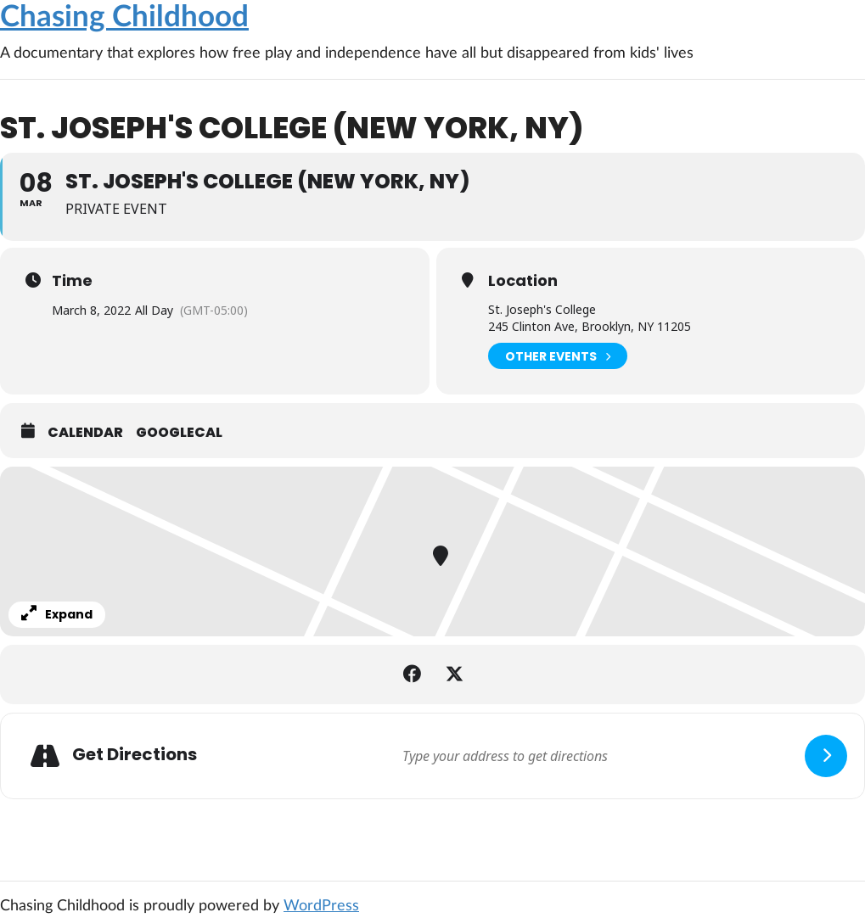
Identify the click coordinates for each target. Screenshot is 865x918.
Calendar (85, 432)
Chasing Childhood (124, 17)
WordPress (321, 906)
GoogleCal (179, 432)
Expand (57, 614)
